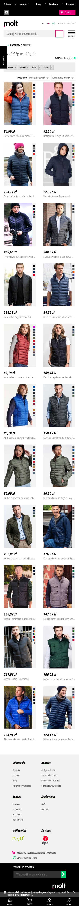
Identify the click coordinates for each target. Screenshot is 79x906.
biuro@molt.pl (6, 12)
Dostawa (53, 4)
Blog (38, 4)
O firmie (7, 4)
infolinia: (14, 12)
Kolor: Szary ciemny (63, 77)
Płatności (70, 4)
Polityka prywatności (22, 785)
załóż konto (30, 12)
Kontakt (24, 4)
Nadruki (44, 809)
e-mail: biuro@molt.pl (51, 785)
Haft (43, 804)
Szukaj (59, 33)
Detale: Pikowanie (39, 77)
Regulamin (17, 814)
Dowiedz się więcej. (24, 894)
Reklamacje (18, 819)
